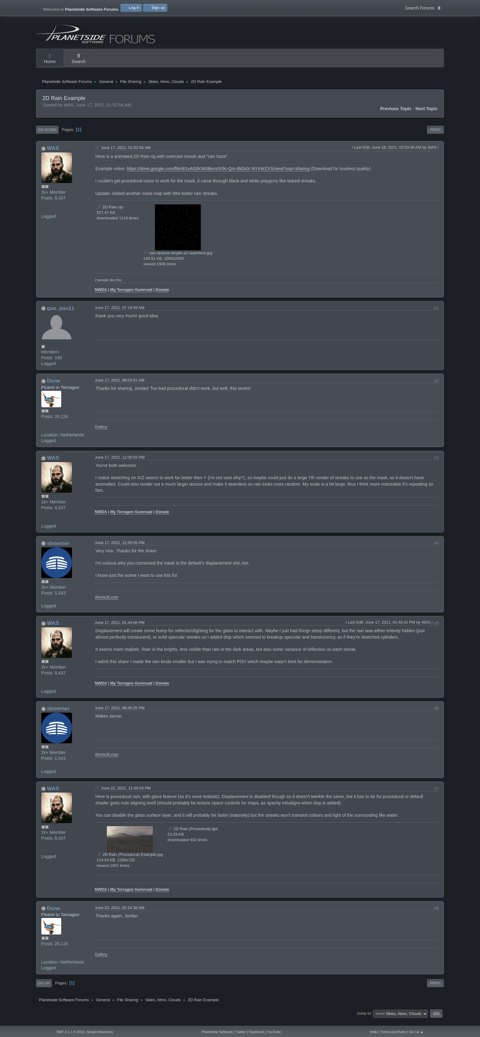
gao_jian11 (60, 314)
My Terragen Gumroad (131, 295)
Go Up (44, 989)
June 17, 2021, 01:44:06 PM (120, 628)
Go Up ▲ (416, 1032)
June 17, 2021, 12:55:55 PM (120, 548)
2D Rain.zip (110, 213)
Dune (53, 387)
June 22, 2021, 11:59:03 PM (126, 794)
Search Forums (422, 7)
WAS (53, 154)
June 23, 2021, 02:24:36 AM (119, 913)
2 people (102, 286)
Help (373, 1032)
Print (435, 136)
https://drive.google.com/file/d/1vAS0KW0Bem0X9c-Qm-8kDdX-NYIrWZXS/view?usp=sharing (218, 174)
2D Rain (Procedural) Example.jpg (130, 860)
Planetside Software (217, 1032)
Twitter (241, 1032)
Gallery (101, 433)
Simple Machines (100, 1032)
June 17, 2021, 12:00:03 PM (120, 463)
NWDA (101, 295)
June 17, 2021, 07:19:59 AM (119, 313)
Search (79, 59)
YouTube (274, 1032)
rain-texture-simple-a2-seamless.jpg (177, 259)
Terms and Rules (393, 1032)
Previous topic (395, 114)
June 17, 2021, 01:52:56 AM (126, 153)
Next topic (426, 114)
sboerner (58, 549)
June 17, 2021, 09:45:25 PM (120, 714)
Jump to (364, 1019)
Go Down (47, 136)
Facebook (256, 1032)
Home (50, 59)
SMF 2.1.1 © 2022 (70, 1032)
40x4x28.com (106, 603)
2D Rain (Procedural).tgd (192, 835)
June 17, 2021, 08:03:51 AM (119, 386)
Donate (162, 295)
